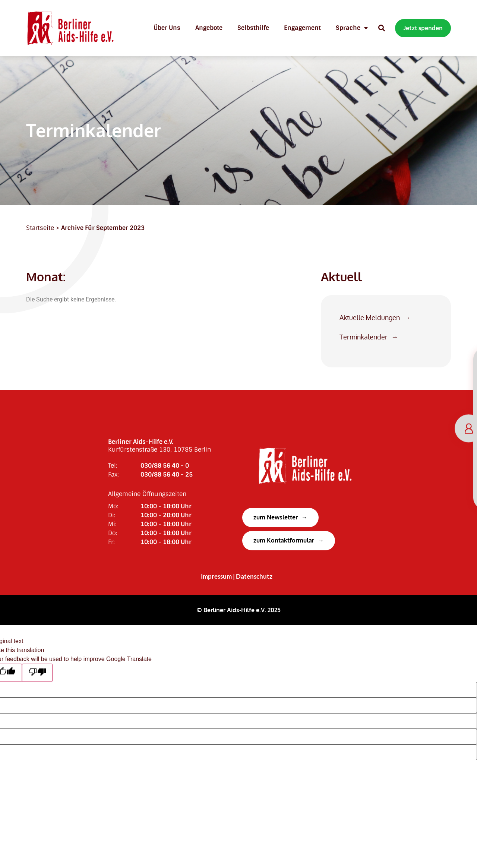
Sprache (352, 28)
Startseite (40, 228)
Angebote (208, 28)
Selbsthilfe (253, 28)
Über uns (167, 28)
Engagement (302, 28)
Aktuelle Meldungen (369, 318)
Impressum (216, 576)
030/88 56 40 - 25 (166, 474)
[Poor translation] (37, 673)
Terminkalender (363, 337)
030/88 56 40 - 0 (164, 465)
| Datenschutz (252, 576)
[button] (381, 28)
